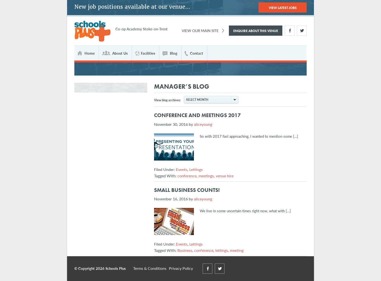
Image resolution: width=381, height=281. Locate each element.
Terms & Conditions (149, 268)
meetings (206, 176)
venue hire (225, 176)
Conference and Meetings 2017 (197, 115)
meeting (236, 250)
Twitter (302, 31)
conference (187, 176)
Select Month (212, 99)
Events (181, 169)
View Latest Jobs (283, 8)
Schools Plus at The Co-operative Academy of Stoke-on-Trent (92, 31)
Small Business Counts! (187, 190)
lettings (221, 250)
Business (184, 250)
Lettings (196, 169)
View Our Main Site (200, 30)
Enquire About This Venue (255, 31)
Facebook (289, 31)
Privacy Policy (181, 268)
